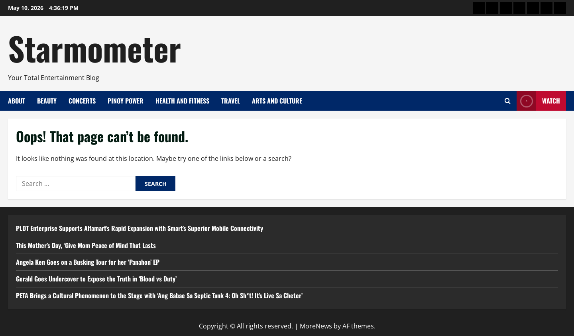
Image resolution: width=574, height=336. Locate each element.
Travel (230, 100)
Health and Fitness (182, 100)
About (16, 100)
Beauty (47, 100)
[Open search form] (508, 101)
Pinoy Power (126, 100)
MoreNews (316, 326)
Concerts (82, 100)
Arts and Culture (277, 100)
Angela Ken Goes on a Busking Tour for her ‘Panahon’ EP (87, 262)
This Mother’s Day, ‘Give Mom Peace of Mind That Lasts (86, 245)
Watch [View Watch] (538, 101)
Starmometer (94, 48)
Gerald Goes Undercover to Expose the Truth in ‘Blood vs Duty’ (96, 278)
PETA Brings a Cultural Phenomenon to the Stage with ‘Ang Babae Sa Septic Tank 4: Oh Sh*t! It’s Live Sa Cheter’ (159, 295)
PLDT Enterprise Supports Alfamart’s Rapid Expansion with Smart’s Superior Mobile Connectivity (139, 228)
